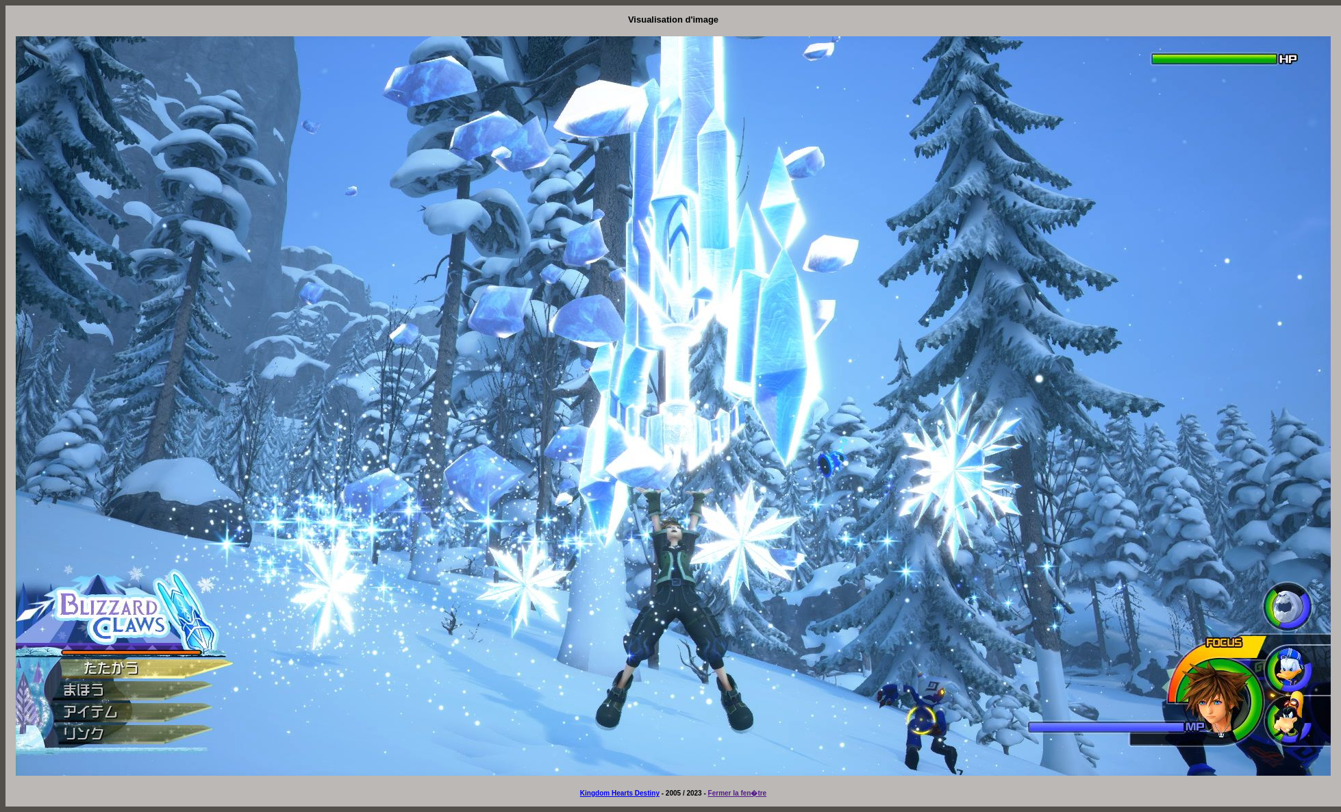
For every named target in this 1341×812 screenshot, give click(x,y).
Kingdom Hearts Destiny (620, 793)
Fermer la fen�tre (737, 793)
